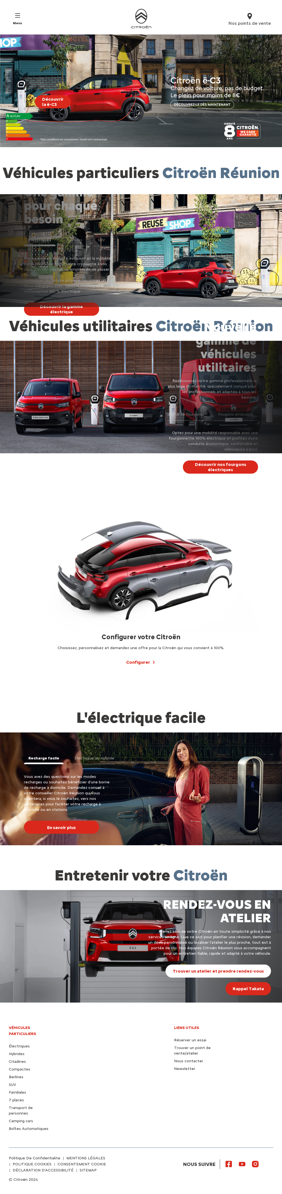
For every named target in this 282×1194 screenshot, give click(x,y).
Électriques (19, 1046)
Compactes (19, 1069)
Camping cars (21, 1121)
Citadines (17, 1061)
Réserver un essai (190, 1040)
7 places (16, 1100)
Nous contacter (188, 1061)
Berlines (16, 1077)
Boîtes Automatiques (28, 1128)
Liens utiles (186, 1027)
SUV (12, 1084)
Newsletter (184, 1068)
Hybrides (17, 1054)
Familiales (17, 1092)
